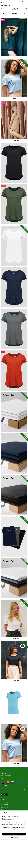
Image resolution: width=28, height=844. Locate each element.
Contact (2, 778)
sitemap (17, 841)
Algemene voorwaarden (6, 776)
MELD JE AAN (4, 785)
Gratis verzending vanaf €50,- (7, 5)
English (2, 833)
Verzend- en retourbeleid (6, 775)
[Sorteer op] (14, 13)
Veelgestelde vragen (5, 773)
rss (20, 841)
